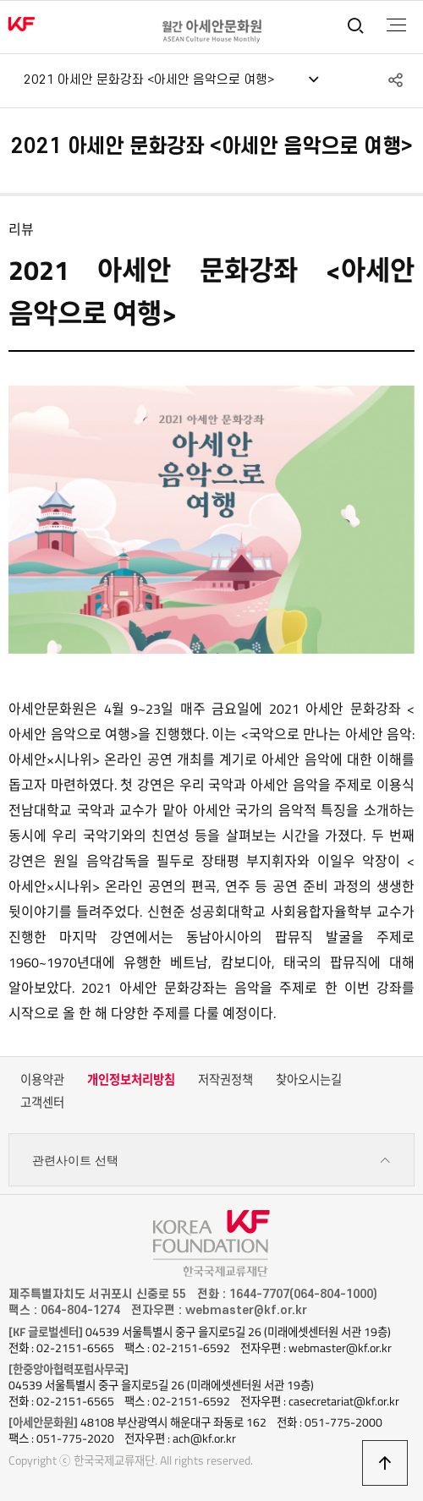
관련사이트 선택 (211, 1161)
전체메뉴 (396, 25)
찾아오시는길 (309, 1080)
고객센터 (42, 1102)
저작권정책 (225, 1080)
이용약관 (42, 1080)
